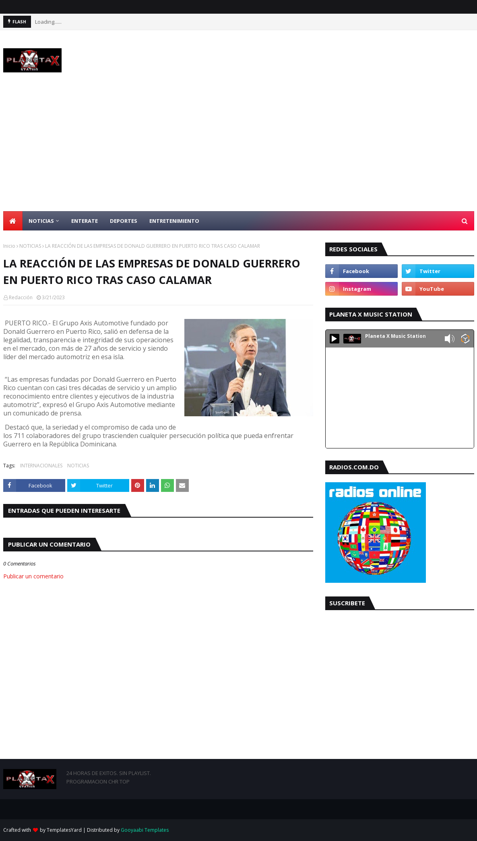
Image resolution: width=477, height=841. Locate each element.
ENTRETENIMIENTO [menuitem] (174, 220)
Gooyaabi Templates (145, 830)
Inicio (9, 246)
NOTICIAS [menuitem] (41, 220)
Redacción (21, 297)
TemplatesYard (64, 830)
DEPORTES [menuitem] (123, 220)
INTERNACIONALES (41, 465)
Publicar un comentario (33, 576)
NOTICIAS (30, 246)
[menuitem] (13, 220)
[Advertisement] (238, 151)
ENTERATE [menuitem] (84, 220)
